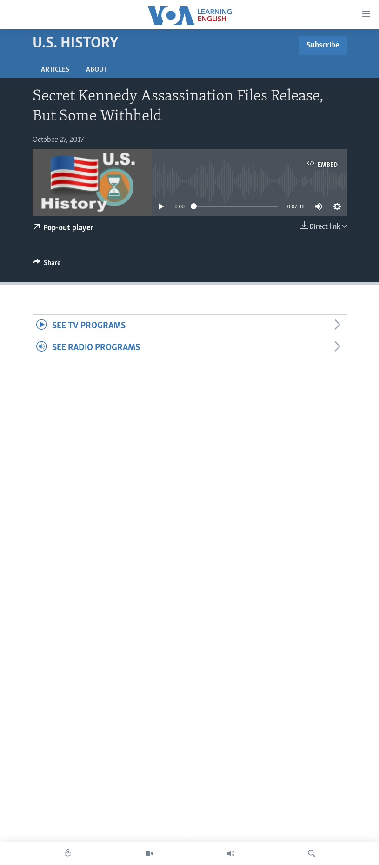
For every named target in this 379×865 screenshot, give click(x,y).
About (96, 69)
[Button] (47, 265)
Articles (55, 69)
